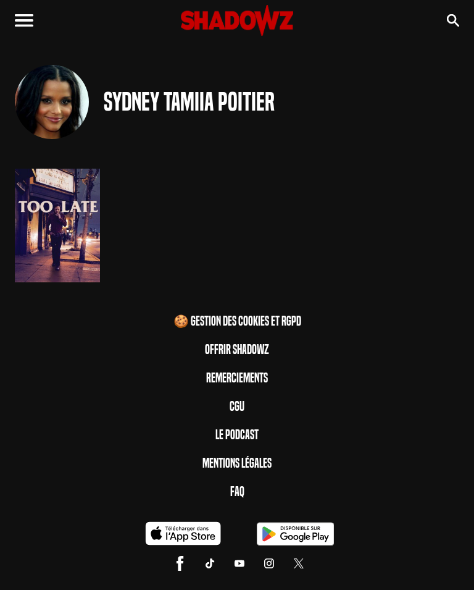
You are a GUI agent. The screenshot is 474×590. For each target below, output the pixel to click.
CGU (237, 406)
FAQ (237, 491)
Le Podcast (237, 435)
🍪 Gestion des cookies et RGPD (237, 321)
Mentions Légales (237, 463)
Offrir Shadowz (237, 349)
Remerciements (237, 378)
